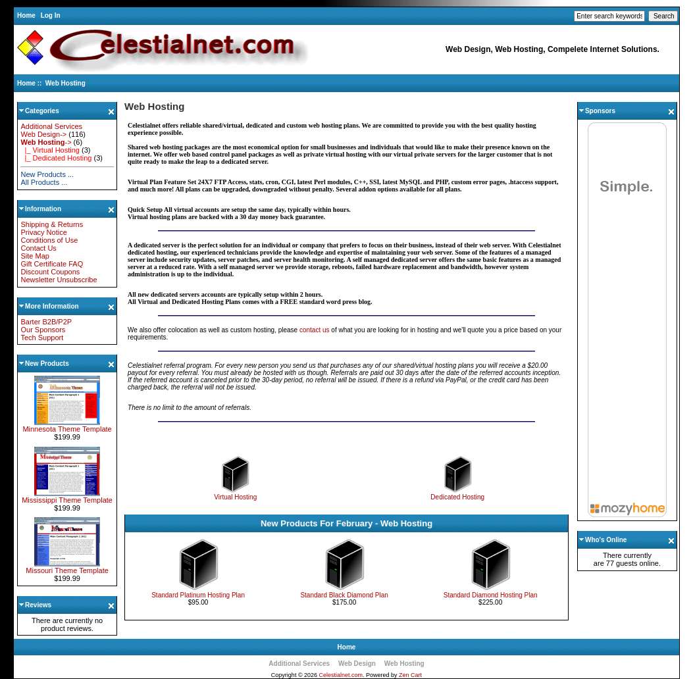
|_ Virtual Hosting (49, 150)
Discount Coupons (50, 272)
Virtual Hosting (235, 494)
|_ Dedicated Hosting (55, 158)
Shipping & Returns (51, 224)
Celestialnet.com (341, 675)
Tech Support (41, 337)
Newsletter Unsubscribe (58, 280)
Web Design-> (43, 134)
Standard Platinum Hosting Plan (198, 595)
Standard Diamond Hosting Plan (491, 595)
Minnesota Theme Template (66, 425)
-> (45, 142)
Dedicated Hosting (457, 494)
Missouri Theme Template (67, 567)
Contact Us (38, 248)
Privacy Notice (43, 232)
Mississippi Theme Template (67, 497)
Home (26, 15)
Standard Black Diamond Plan (344, 595)
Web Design (357, 663)
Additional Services (51, 126)
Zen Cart (410, 675)
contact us (314, 330)
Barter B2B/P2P (46, 322)
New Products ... (47, 174)
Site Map (34, 256)
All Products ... (43, 182)
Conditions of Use (49, 240)
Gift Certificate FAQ (51, 264)
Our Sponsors (42, 330)
